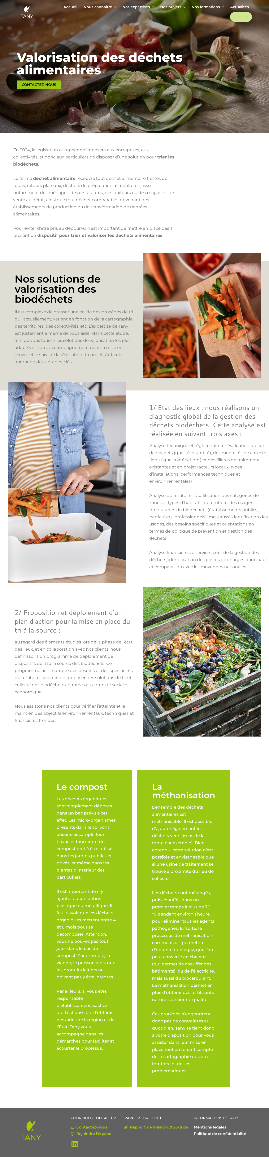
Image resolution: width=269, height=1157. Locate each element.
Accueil (70, 7)
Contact (241, 17)
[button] (100, 7)
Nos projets (172, 7)
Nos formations (208, 7)
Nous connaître (100, 7)
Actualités (239, 7)
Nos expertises (138, 7)
